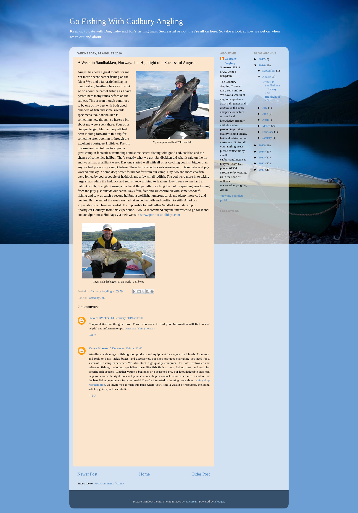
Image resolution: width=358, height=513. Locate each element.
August (267, 76)
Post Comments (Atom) (109, 483)
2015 (261, 145)
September (269, 70)
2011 (261, 169)
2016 (261, 65)
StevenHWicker (99, 318)
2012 (261, 163)
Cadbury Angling (231, 61)
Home (144, 474)
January (267, 137)
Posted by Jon (96, 297)
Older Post (201, 474)
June (265, 113)
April (266, 119)
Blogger (219, 501)
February (268, 132)
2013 (261, 157)
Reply (92, 334)
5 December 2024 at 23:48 (126, 348)
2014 (261, 151)
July (265, 108)
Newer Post (87, 474)
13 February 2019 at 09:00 (127, 318)
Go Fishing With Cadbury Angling (126, 21)
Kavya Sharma (98, 348)
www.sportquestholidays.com (160, 214)
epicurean (191, 501)
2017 (261, 59)
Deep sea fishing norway (139, 328)
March (266, 126)
